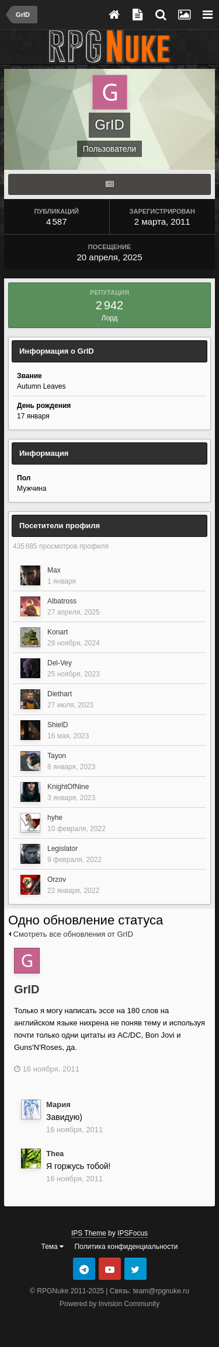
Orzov (56, 879)
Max (54, 570)
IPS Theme (88, 1233)
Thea (55, 1153)
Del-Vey (59, 663)
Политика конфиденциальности (126, 1247)
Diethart (59, 694)
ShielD (57, 725)
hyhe (54, 818)
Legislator (62, 849)
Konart (57, 632)
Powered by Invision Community (109, 1304)
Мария (58, 1104)
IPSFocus (132, 1233)
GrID (26, 989)
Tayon (56, 756)
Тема (52, 1247)
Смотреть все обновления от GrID (70, 934)
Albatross (62, 601)
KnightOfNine (68, 787)
